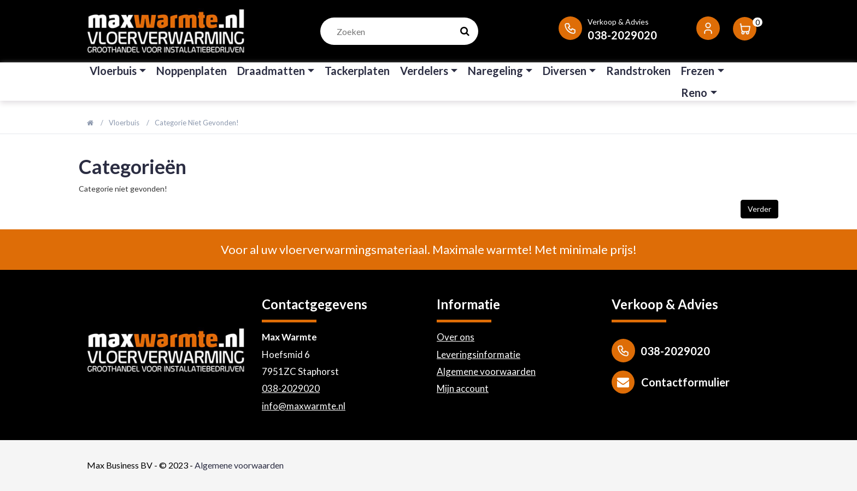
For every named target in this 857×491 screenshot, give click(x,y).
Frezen (697, 70)
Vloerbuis (113, 70)
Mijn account (463, 388)
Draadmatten (271, 70)
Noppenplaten (191, 70)
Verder (759, 208)
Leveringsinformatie (478, 354)
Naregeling (495, 70)
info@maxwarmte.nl (303, 406)
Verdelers (424, 70)
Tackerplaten (357, 70)
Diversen (564, 70)
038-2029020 (291, 388)
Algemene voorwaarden (486, 371)
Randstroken (638, 70)
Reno (694, 92)
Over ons (455, 337)
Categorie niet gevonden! (197, 122)
